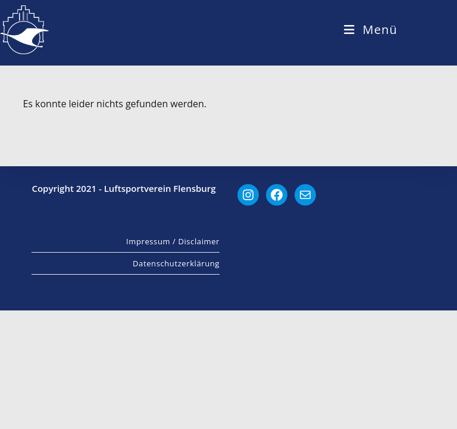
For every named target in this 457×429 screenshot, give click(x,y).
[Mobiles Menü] (370, 29)
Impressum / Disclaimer (173, 360)
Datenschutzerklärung (176, 382)
